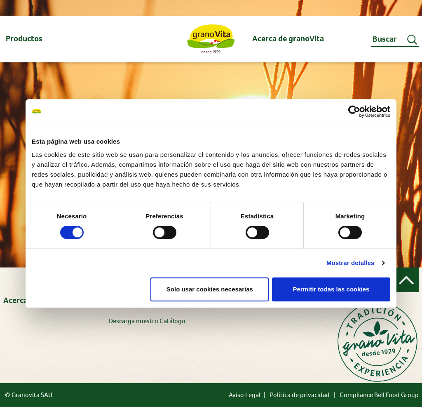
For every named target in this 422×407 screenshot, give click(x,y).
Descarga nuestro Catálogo (147, 321)
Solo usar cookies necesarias (209, 289)
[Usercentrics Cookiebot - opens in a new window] (354, 111)
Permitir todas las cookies (331, 289)
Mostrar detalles (350, 262)
